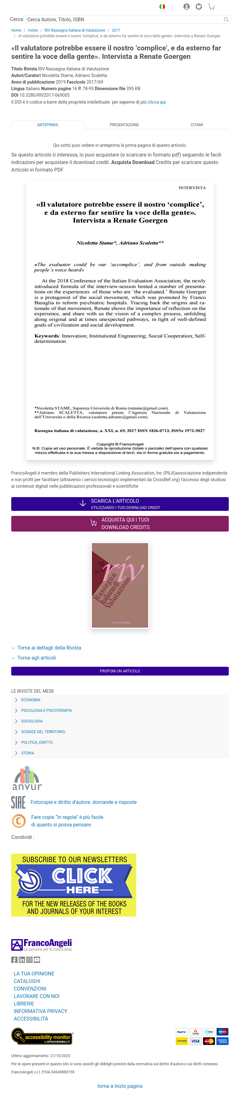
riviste (33, 30)
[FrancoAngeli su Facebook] (14, 961)
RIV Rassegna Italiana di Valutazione (74, 30)
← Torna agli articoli (33, 658)
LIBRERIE (24, 1004)
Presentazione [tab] (124, 125)
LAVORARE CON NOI (36, 996)
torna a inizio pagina (120, 1086)
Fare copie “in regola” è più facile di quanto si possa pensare (67, 821)
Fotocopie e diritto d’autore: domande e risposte (84, 802)
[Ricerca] (226, 19)
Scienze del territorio (43, 732)
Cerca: (17, 19)
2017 (116, 30)
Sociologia (31, 721)
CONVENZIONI (30, 989)
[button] (160, 7)
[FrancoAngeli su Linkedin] (22, 961)
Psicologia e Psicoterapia (46, 710)
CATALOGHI (27, 981)
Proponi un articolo (120, 671)
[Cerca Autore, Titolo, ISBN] (123, 19)
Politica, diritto (37, 742)
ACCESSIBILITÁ (31, 1019)
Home (16, 30)
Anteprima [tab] (47, 125)
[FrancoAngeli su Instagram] (29, 961)
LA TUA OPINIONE (34, 974)
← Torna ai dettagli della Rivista (46, 648)
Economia (30, 700)
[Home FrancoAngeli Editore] (32, 7)
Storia (27, 753)
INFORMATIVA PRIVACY (40, 1011)
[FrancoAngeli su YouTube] (37, 961)
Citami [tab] (197, 125)
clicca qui (157, 102)
